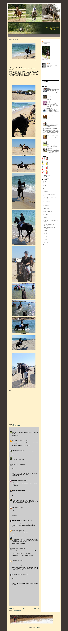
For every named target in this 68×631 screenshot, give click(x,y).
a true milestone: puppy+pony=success (50, 228)
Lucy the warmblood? (47, 222)
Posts (43, 41)
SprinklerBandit (15, 574)
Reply (13, 437)
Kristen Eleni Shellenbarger (17, 520)
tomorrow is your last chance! (48, 207)
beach (16, 425)
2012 (44, 187)
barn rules (45, 195)
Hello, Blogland (49, 148)
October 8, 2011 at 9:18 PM (24, 430)
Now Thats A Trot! (15, 440)
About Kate (17, 35)
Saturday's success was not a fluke (49, 227)
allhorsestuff (14, 480)
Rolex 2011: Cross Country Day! (52, 141)
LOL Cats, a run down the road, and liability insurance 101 (52, 136)
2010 (44, 244)
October (45, 192)
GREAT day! (45, 200)
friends (19, 425)
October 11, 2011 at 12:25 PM (23, 574)
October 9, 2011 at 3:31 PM (27, 520)
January (45, 242)
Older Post (36, 608)
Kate (13, 464)
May (44, 236)
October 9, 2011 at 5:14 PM (20, 530)
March (45, 239)
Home (10, 35)
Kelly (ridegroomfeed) (16, 498)
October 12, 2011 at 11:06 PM (22, 581)
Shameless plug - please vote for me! (49, 197)
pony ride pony (45, 214)
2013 (44, 185)
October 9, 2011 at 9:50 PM (18, 560)
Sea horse (45, 217)
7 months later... (50, 108)
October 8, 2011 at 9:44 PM (20, 464)
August (45, 232)
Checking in (49, 88)
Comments (44, 43)
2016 (44, 181)
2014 (44, 184)
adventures (13, 425)
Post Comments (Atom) (17, 610)
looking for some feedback (47, 211)
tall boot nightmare (46, 201)
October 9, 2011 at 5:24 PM (18, 537)
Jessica (13, 490)
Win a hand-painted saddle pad (52, 101)
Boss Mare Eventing (16, 430)
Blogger (38, 627)
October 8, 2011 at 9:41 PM (19, 450)
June (45, 235)
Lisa (13, 507)
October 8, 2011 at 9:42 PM (19, 457)
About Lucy (25, 35)
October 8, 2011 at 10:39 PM (22, 480)
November (45, 191)
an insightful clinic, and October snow (49, 194)
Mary (13, 450)
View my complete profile (51, 67)
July (44, 233)
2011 (44, 188)
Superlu (44, 218)
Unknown (14, 530)
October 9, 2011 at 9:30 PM (20, 548)
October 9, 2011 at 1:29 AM (25, 498)
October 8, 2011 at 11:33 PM (20, 490)
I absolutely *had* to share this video (49, 198)
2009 (44, 245)
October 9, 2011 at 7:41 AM (18, 507)
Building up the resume (47, 225)
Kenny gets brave (46, 208)
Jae (13, 560)
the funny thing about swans (52, 121)
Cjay (13, 537)
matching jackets (46, 205)
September (46, 230)
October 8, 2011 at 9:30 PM (23, 440)
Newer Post (11, 608)
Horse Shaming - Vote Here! (52, 115)
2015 (44, 182)
